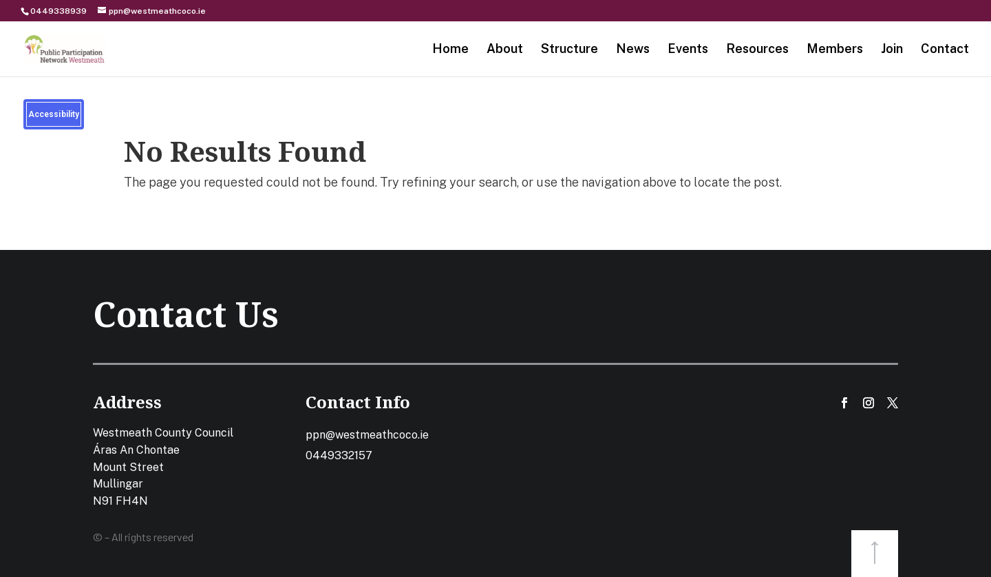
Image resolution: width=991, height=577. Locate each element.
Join (892, 50)
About (505, 50)
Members (835, 50)
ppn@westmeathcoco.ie (367, 434)
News (633, 50)
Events (688, 50)
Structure (569, 50)
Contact (945, 50)
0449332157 (339, 455)
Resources (757, 50)
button (874, 553)
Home (450, 50)
